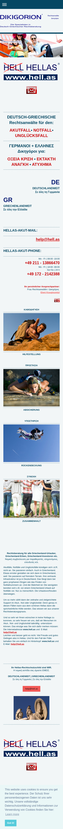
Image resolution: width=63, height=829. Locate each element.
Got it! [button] (10, 823)
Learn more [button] (12, 814)
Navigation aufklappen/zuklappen (31, 4)
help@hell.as (31, 688)
